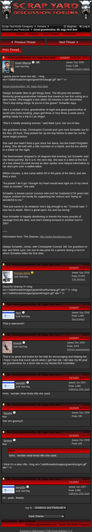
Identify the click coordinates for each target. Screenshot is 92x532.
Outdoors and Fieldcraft (15, 29)
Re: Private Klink (70, 304)
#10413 (86, 58)
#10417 (86, 375)
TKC (18, 313)
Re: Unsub (67, 375)
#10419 (86, 432)
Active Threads (51, 34)
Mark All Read (27, 521)
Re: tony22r (67, 405)
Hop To (28, 508)
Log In (84, 26)
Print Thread (10, 49)
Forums (41, 26)
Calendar (34, 34)
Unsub (17, 343)
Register (70, 26)
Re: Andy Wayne (70, 265)
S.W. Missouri (78, 279)
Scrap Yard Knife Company (17, 26)
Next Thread (69, 42)
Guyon (8, 413)
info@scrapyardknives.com (41, 524)
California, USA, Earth (79, 389)
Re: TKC (66, 335)
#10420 (86, 479)
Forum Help (69, 34)
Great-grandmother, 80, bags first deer (25, 86)
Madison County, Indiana (78, 69)
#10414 (86, 265)
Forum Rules (9, 521)
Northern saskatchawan (78, 349)
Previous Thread (22, 42)
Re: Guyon (67, 479)
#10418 (86, 405)
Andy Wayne (23, 62)
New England (78, 319)
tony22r (20, 383)
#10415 (86, 304)
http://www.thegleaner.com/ (56, 236)
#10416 (86, 335)
